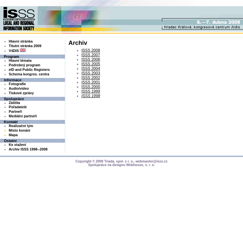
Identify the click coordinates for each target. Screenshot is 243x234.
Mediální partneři (23, 116)
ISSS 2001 (90, 82)
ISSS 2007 (90, 55)
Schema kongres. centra (29, 74)
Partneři (15, 111)
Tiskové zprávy (21, 93)
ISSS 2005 (90, 64)
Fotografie (17, 84)
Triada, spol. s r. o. (119, 161)
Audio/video (19, 88)
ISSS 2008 (90, 50)
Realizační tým (21, 126)
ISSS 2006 (90, 59)
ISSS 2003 (90, 73)
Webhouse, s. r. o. (140, 165)
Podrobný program (24, 65)
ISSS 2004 (90, 68)
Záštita (14, 103)
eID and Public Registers (29, 70)
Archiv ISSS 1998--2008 (28, 149)
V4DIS (17, 51)
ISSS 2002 (90, 77)
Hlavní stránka (21, 41)
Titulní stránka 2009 (25, 46)
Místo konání (19, 130)
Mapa (13, 135)
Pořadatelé (18, 107)
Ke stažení (17, 145)
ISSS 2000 (90, 86)
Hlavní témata (20, 60)
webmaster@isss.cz (152, 161)
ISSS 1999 (90, 91)
